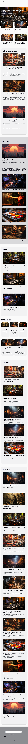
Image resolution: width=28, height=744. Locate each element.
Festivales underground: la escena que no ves (20, 31)
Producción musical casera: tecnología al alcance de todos (20, 43)
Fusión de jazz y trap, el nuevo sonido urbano (14, 120)
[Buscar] (12, 732)
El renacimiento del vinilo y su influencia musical (7, 43)
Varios (23, 735)
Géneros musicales (4, 735)
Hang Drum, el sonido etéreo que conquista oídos (11, 507)
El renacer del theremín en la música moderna (12, 206)
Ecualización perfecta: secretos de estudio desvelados (12, 10)
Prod (10, 735)
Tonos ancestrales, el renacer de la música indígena (14, 94)
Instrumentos (16, 735)
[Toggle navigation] (3, 2)
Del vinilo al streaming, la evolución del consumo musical (12, 223)
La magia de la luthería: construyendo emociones (6, 31)
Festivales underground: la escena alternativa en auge (12, 420)
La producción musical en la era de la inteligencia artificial (13, 190)
